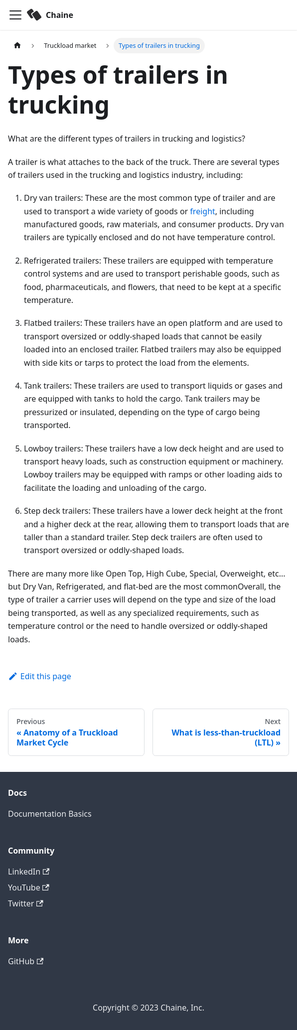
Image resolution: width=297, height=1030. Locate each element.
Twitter (25, 903)
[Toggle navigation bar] (15, 14)
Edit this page (39, 676)
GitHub (25, 961)
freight (202, 211)
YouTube (28, 887)
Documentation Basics (50, 813)
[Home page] (17, 45)
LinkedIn (28, 871)
